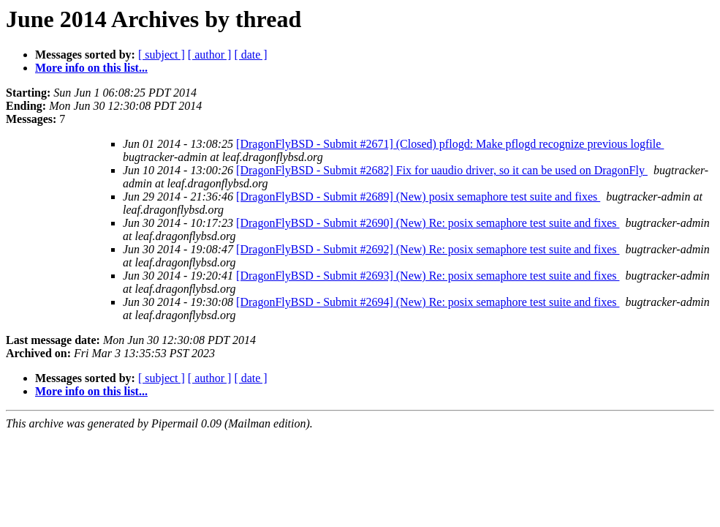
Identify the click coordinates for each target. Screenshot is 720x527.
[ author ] (210, 54)
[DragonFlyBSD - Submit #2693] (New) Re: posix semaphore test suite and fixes (427, 275)
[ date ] (250, 54)
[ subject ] (161, 54)
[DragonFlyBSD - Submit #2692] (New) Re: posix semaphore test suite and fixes (427, 249)
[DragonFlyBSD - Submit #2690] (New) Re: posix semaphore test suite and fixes (427, 223)
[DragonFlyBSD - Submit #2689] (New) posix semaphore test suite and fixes (418, 196)
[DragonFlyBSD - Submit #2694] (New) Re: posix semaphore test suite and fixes (427, 302)
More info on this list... (91, 67)
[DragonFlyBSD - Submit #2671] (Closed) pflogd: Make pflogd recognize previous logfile (450, 144)
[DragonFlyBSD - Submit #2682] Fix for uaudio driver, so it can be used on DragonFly (442, 170)
